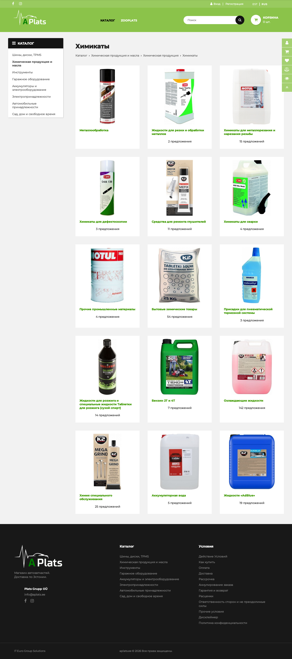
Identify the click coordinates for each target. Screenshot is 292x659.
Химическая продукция (160, 55)
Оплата (204, 568)
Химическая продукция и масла (32, 63)
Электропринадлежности (31, 96)
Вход (215, 3)
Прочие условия (211, 611)
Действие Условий (213, 556)
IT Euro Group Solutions (29, 651)
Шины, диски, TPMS (26, 55)
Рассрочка (206, 579)
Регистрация (234, 3)
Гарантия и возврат (213, 590)
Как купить (207, 562)
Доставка (206, 573)
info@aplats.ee (34, 594)
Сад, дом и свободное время (33, 114)
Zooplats (129, 20)
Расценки (206, 596)
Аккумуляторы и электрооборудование (29, 88)
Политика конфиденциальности (223, 623)
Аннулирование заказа (216, 585)
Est (255, 4)
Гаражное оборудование (31, 79)
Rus (264, 4)
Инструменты (22, 72)
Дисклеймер (208, 617)
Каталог (107, 20)
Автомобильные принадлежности (25, 105)
